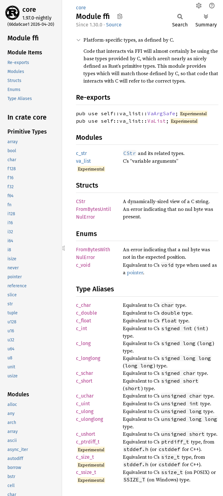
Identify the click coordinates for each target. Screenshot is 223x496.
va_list (83, 161)
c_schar (84, 373)
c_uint (83, 404)
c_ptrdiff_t (88, 442)
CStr (80, 201)
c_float (83, 321)
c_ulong (84, 411)
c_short (84, 381)
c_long (83, 343)
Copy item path (120, 16)
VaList (156, 121)
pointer (135, 272)
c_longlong (88, 358)
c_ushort (85, 434)
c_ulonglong (89, 419)
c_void (83, 265)
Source (114, 25)
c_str (81, 153)
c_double (86, 313)
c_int (81, 328)
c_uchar (85, 396)
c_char (83, 305)
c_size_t (85, 457)
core (29, 9)
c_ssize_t (86, 472)
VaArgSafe (161, 113)
